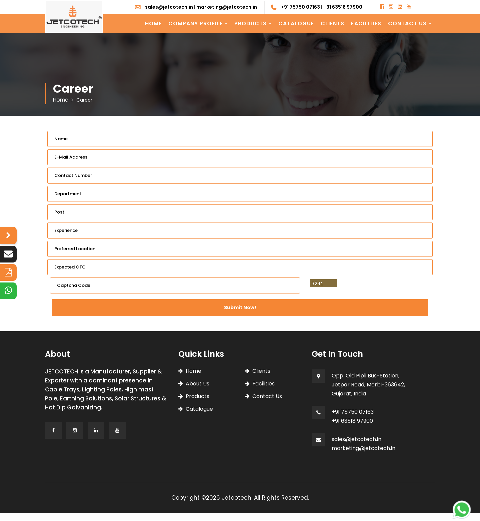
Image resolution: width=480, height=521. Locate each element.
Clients (332, 23)
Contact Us (407, 23)
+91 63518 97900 (342, 7)
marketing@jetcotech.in (226, 7)
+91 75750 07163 (300, 7)
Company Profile (195, 23)
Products (250, 23)
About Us (197, 383)
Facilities (366, 23)
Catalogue (296, 23)
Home (153, 23)
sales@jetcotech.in (169, 7)
